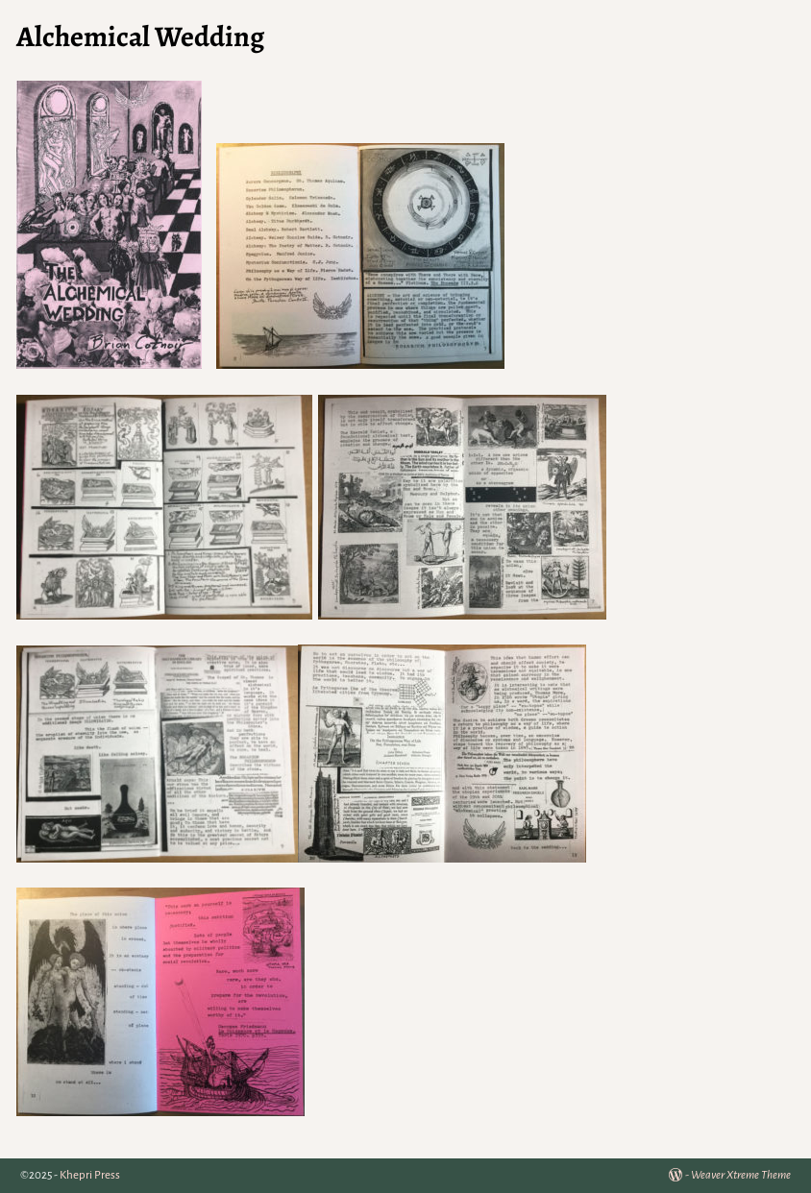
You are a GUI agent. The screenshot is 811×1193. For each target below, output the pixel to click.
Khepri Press (90, 1175)
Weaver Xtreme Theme (741, 1175)
